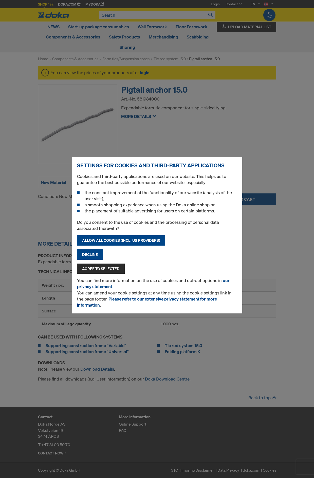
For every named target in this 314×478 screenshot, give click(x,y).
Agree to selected (101, 268)
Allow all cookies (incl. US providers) (121, 240)
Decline (90, 254)
